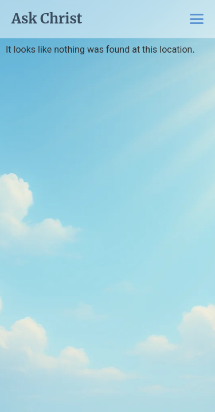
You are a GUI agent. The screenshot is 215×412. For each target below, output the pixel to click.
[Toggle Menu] (197, 19)
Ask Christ (46, 18)
